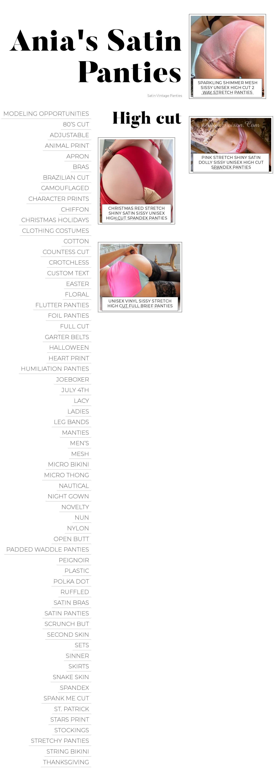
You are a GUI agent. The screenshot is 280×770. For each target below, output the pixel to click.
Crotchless (71, 229)
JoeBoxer (74, 322)
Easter (79, 246)
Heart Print (70, 305)
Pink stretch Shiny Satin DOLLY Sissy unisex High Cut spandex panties (231, 159)
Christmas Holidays (57, 196)
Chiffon (77, 188)
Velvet (80, 665)
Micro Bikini (70, 389)
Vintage (78, 673)
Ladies (80, 347)
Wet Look (74, 690)
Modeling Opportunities (48, 112)
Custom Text (70, 238)
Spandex (76, 564)
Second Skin (70, 523)
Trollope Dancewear (251, 737)
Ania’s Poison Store (178, 737)
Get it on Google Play (251, 751)
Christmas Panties (213, 751)
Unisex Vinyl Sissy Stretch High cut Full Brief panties (140, 300)
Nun (84, 430)
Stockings (73, 598)
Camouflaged (67, 171)
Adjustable (71, 129)
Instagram (214, 744)
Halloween (71, 296)
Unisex (80, 648)
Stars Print (71, 590)
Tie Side (78, 640)
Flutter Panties (64, 263)
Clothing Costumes (57, 204)
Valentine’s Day (64, 657)
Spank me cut (68, 573)
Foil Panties (70, 271)
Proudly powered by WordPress (29, 748)
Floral (79, 255)
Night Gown (70, 414)
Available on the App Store (246, 758)
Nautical (76, 405)
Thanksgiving (68, 623)
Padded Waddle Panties (49, 456)
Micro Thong (68, 397)
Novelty (77, 422)
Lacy (83, 338)
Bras (83, 154)
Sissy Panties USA (214, 737)
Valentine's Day (210, 93)
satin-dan (130, 218)
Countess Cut (68, 221)
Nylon (80, 439)
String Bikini (70, 615)
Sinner (79, 539)
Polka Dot (73, 481)
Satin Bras (73, 497)
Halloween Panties (177, 751)
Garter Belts (69, 288)
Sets (84, 531)
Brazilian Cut (68, 162)
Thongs (78, 631)
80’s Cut (78, 121)
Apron (79, 146)
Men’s (81, 372)
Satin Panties (69, 506)
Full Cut (76, 280)
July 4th (77, 330)
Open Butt (73, 447)
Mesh (82, 380)
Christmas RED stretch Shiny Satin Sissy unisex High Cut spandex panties (136, 210)
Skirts (81, 548)
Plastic (78, 472)
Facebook (174, 744)
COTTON (78, 213)
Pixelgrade (89, 748)
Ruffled (76, 489)
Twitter (194, 744)
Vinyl (82, 682)
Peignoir (76, 464)
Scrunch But (69, 514)
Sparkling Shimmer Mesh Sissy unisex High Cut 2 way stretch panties (228, 84)
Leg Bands (73, 355)
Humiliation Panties (57, 313)
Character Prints (60, 179)
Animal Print (69, 137)
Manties (77, 363)
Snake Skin (73, 556)
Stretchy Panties (62, 606)
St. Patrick (73, 581)
